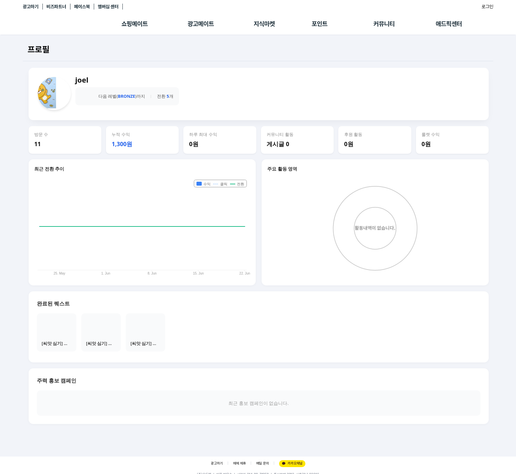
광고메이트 (201, 24)
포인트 (319, 24)
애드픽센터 (449, 24)
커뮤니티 (384, 24)
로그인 (487, 6)
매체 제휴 (239, 463)
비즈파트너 (56, 6)
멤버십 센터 (108, 6)
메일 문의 (262, 463)
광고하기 (31, 6)
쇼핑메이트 (134, 24)
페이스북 (82, 6)
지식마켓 (264, 24)
